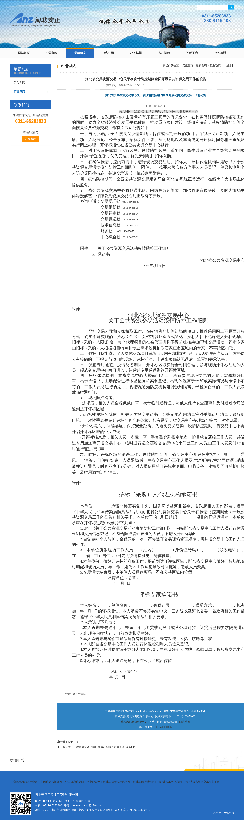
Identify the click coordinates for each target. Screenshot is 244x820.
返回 (228, 65)
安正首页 (187, 65)
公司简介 (52, 52)
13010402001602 (163, 727)
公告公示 (108, 52)
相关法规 (136, 52)
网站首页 (24, 52)
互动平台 (192, 52)
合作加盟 (220, 52)
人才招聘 (164, 52)
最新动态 (80, 52)
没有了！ (73, 741)
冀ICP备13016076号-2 (133, 721)
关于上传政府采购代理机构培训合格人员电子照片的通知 (101, 747)
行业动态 (19, 91)
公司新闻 (19, 82)
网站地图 (184, 721)
